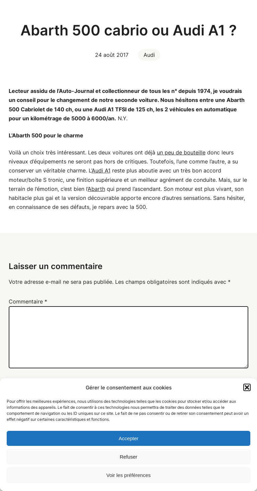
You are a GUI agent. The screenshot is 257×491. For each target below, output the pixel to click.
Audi (149, 54)
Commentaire (28, 301)
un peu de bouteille (181, 152)
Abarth (96, 189)
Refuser (129, 457)
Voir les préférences (128, 475)
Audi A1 (101, 170)
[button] (247, 387)
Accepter (128, 438)
